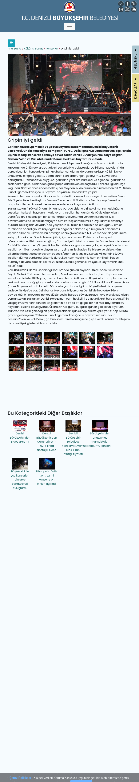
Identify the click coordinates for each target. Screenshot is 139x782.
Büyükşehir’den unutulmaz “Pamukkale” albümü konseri (99, 434)
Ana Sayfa (14, 48)
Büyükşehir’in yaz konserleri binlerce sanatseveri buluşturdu (20, 474)
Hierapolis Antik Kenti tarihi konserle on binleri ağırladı (46, 472)
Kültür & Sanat (34, 48)
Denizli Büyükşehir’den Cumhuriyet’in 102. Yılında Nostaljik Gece (46, 436)
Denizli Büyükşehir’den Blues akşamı (20, 432)
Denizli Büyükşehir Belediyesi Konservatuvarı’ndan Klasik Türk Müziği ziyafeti (74, 438)
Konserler (52, 48)
